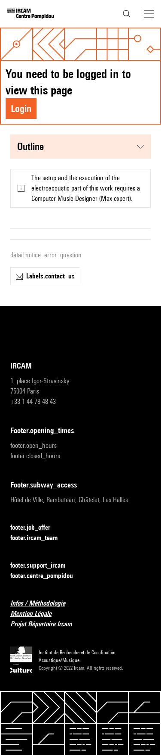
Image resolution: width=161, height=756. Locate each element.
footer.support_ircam (43, 565)
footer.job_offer (35, 527)
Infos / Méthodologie (43, 603)
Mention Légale (36, 614)
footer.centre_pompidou (46, 576)
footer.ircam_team (39, 538)
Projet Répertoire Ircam (46, 624)
